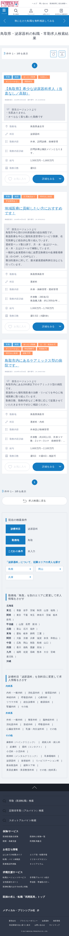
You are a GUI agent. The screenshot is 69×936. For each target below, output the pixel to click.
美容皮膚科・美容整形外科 (20, 770)
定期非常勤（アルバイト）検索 (26, 810)
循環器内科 (51, 692)
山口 (46, 642)
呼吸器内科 (27, 697)
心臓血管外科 (13, 729)
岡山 (40, 569)
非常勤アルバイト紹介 (39, 877)
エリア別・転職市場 (38, 855)
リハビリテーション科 (47, 760)
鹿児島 (9, 656)
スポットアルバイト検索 (22, 820)
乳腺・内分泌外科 (35, 729)
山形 (46, 610)
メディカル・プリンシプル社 (19, 910)
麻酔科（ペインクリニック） (21, 742)
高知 (39, 647)
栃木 (55, 615)
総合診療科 (29, 702)
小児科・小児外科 (15, 751)
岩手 (25, 610)
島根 (10, 569)
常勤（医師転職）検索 (21, 800)
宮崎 (53, 652)
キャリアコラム (36, 864)
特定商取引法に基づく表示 (19, 925)
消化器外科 (12, 724)
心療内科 (42, 697)
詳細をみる (48, 178)
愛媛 (32, 647)
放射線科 (25, 760)
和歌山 (54, 638)
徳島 (25, 647)
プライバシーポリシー (29, 921)
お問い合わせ (40, 925)
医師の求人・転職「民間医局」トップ (24, 896)
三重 (39, 633)
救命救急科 (12, 765)
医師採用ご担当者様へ (58, 3)
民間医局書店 (35, 841)
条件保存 (62, 52)
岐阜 (25, 633)
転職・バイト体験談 (11, 859)
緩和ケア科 (29, 765)
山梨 (21, 624)
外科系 (9, 713)
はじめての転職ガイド (12, 855)
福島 (53, 610)
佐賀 (25, 652)
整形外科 (32, 719)
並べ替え (53, 52)
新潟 (34, 624)
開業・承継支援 (9, 841)
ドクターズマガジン (38, 859)
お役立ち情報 (10, 849)
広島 (19, 642)
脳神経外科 (48, 719)
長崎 (32, 652)
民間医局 (10, 4)
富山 (19, 629)
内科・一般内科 (14, 692)
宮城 (32, 610)
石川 (25, 629)
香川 (19, 647)
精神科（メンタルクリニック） (22, 756)
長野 (28, 624)
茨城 (48, 615)
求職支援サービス (13, 872)
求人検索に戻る (37, 500)
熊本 (39, 652)
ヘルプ (34, 3)
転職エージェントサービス (14, 877)
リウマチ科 (12, 702)
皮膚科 (13, 747)
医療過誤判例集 (9, 864)
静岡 (32, 633)
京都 (25, 638)
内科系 (9, 686)
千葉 (25, 615)
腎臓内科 (11, 706)
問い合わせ (43, 3)
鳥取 (32, 642)
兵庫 (10, 577)
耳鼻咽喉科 (50, 756)
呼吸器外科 (44, 724)
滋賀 (39, 638)
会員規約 (45, 921)
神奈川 (40, 615)
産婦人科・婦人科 (51, 742)
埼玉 (32, 615)
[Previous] (4, 20)
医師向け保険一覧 (37, 836)
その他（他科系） (49, 770)
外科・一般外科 (14, 719)
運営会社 (12, 921)
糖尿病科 (45, 702)
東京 (19, 615)
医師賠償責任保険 (10, 836)
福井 (32, 629)
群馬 (8, 619)
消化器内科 (34, 692)
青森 (19, 610)
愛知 (19, 633)
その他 (24, 706)
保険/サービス (10, 831)
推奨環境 (56, 921)
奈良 (46, 638)
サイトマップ (54, 925)
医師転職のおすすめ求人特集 (15, 887)
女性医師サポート (10, 882)
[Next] (64, 20)
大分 (46, 652)
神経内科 (11, 697)
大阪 (19, 638)
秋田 (39, 610)
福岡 (19, 652)
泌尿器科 (11, 760)
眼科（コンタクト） (32, 747)
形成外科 (28, 724)
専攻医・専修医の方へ (39, 882)
